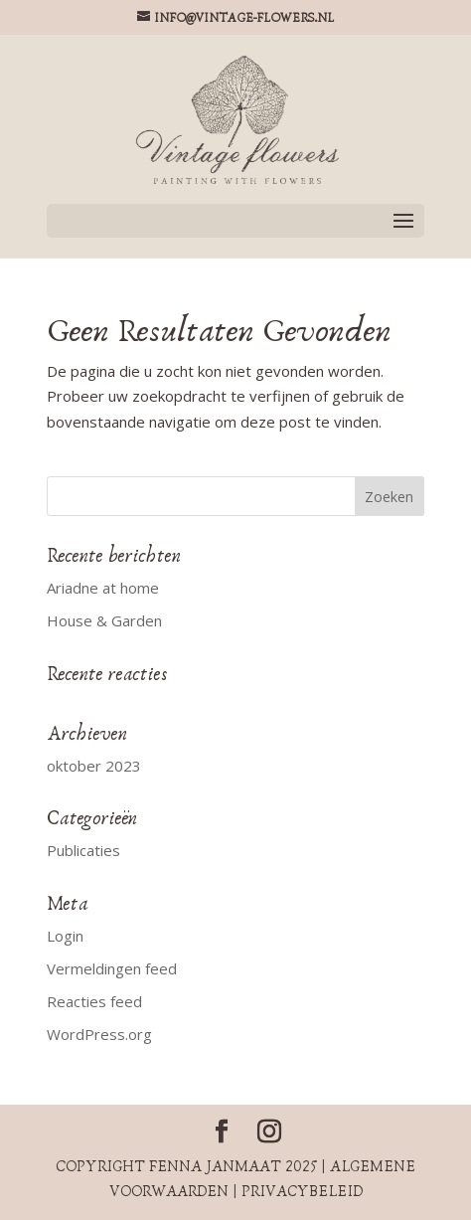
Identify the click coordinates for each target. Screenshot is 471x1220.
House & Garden (104, 620)
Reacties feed (94, 1001)
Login (65, 936)
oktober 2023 (94, 766)
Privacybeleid (302, 1191)
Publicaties (83, 850)
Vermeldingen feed (112, 968)
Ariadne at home (103, 588)
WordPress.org (99, 1034)
